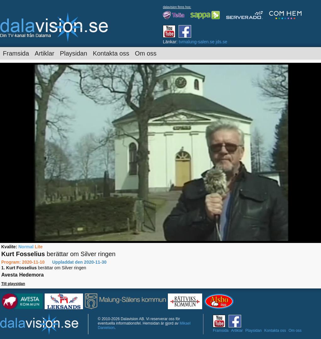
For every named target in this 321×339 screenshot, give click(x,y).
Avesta (9, 274)
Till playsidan (13, 284)
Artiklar (44, 53)
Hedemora (31, 274)
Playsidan (73, 53)
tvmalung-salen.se (197, 41)
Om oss (146, 53)
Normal (25, 246)
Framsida (16, 53)
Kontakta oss (111, 53)
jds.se (221, 41)
